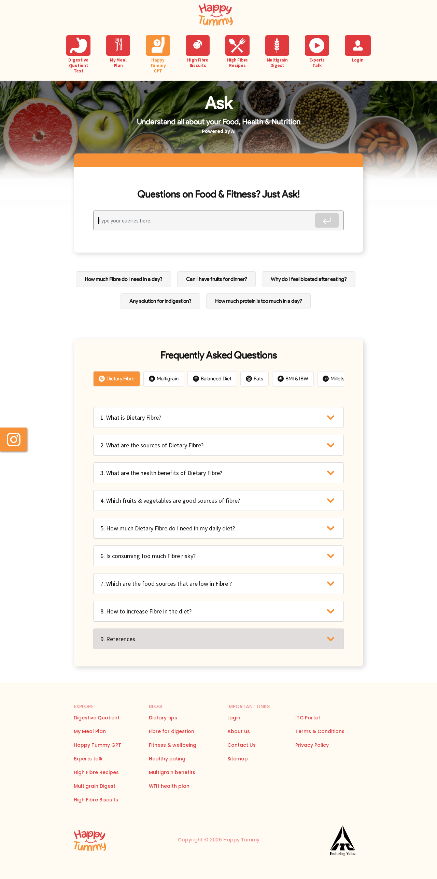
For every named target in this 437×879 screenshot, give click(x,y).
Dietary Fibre (117, 379)
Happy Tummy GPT (97, 745)
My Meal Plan (90, 731)
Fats (254, 379)
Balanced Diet (212, 379)
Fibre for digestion (171, 731)
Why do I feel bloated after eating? (309, 279)
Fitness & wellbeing (172, 745)
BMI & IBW (293, 379)
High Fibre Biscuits (96, 799)
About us (238, 731)
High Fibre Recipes (96, 772)
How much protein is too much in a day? (258, 301)
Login (233, 717)
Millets (333, 379)
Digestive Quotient (96, 717)
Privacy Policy (312, 745)
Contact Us (241, 745)
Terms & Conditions (319, 731)
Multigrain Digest (94, 786)
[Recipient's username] (206, 220)
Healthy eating (167, 758)
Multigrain (164, 379)
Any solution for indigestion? (160, 301)
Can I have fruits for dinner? (216, 279)
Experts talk (88, 758)
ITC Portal (307, 717)
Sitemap (237, 758)
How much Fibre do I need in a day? (123, 279)
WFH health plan (169, 786)
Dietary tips (163, 717)
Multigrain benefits (172, 772)
